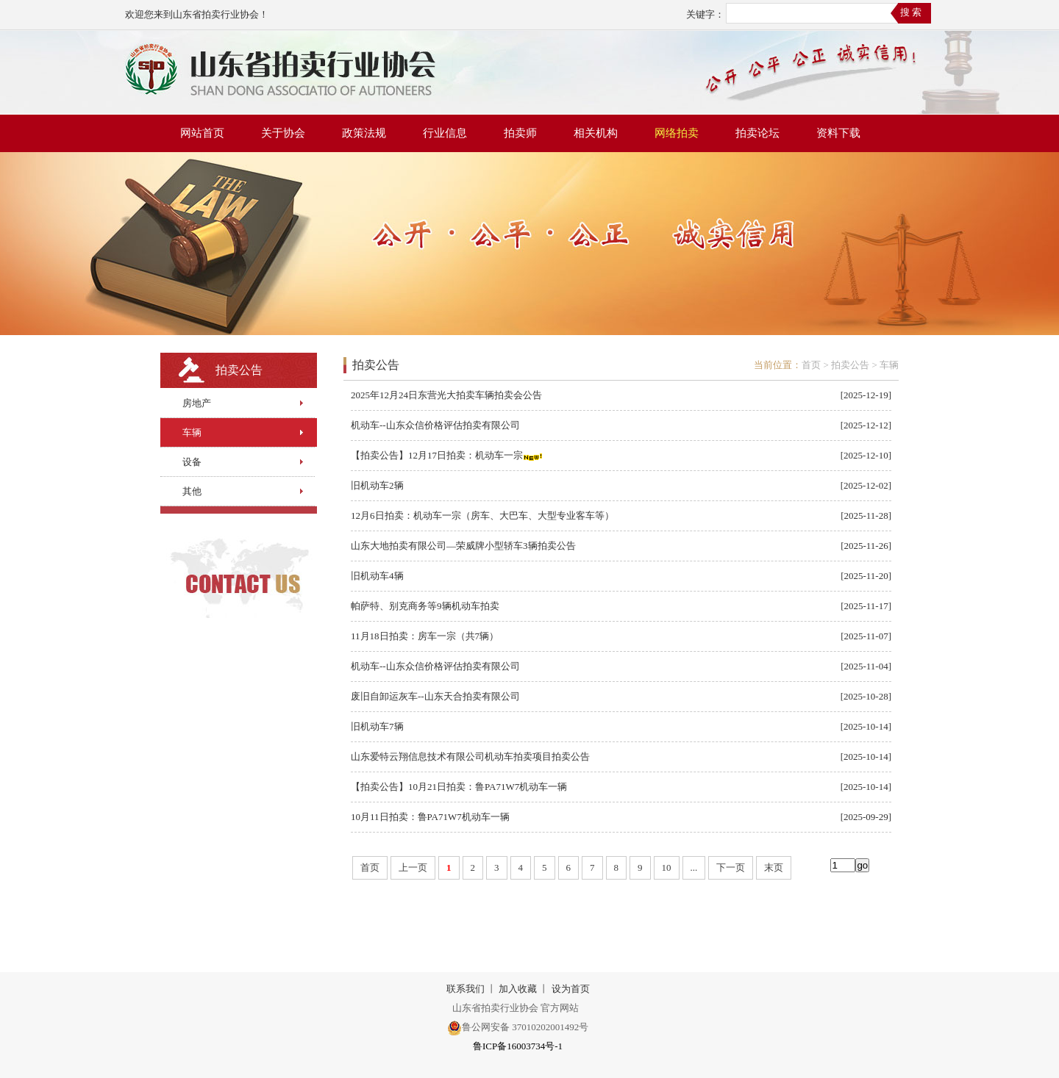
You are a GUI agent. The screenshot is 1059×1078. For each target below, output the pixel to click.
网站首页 (202, 133)
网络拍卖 (677, 133)
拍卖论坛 (757, 133)
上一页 (413, 867)
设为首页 (571, 988)
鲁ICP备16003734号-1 (518, 1046)
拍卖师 (520, 133)
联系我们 (465, 988)
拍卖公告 (850, 364)
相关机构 (596, 133)
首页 (811, 364)
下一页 (730, 867)
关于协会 (283, 133)
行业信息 (445, 133)
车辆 (192, 432)
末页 (773, 867)
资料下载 (838, 133)
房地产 (196, 403)
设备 (192, 461)
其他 (192, 491)
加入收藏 (518, 988)
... (694, 867)
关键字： (705, 14)
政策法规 (364, 133)
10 (666, 867)
